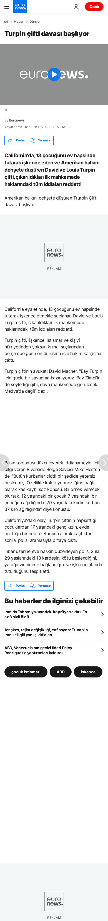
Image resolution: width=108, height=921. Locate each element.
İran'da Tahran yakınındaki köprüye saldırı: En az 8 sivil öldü (45, 614)
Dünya (34, 21)
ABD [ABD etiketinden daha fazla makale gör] (61, 671)
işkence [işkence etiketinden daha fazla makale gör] (88, 671)
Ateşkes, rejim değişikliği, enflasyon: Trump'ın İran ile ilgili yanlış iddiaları (46, 632)
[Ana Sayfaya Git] (20, 6)
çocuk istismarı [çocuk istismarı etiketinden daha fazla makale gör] (26, 671)
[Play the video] (54, 74)
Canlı (94, 6)
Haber (18, 21)
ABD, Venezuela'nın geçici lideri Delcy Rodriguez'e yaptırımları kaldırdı (38, 650)
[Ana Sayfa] (6, 21)
